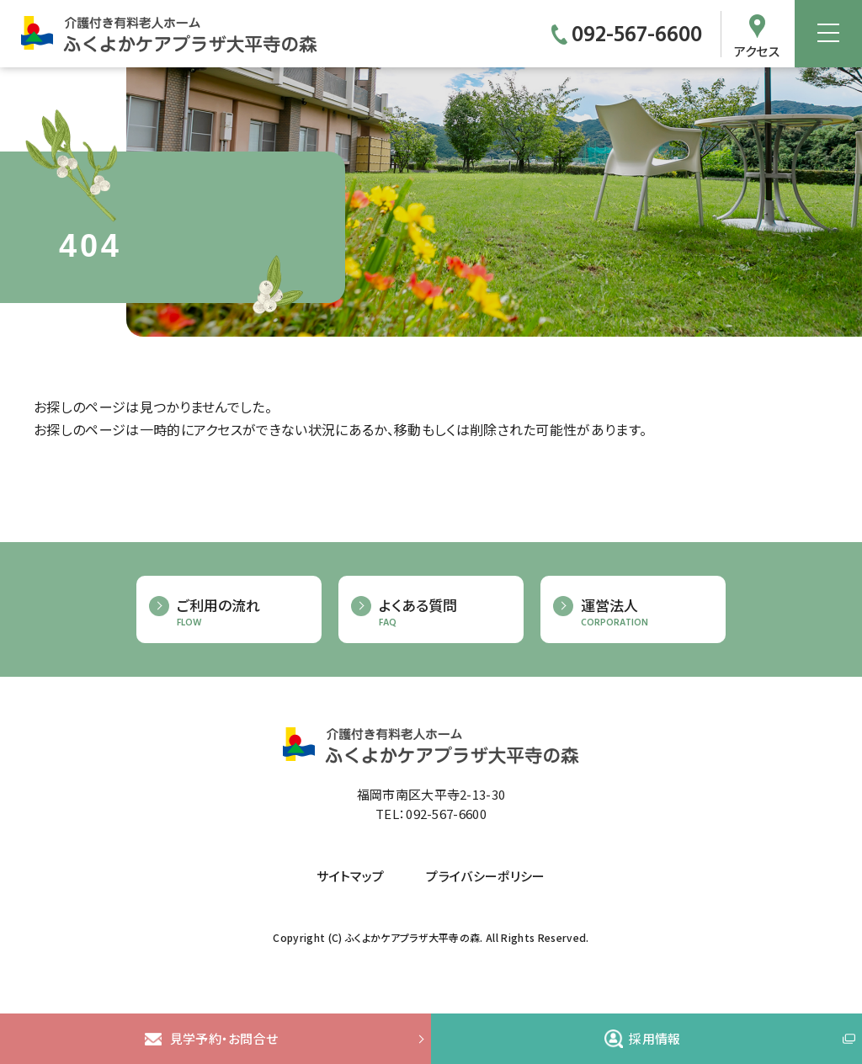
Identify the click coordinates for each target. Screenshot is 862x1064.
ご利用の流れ (241, 612)
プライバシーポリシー (485, 876)
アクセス (757, 49)
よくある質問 (443, 612)
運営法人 (645, 612)
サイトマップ (350, 876)
